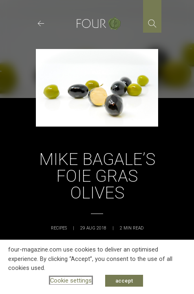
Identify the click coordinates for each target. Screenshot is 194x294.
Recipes (59, 228)
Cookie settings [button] (71, 280)
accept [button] (124, 281)
